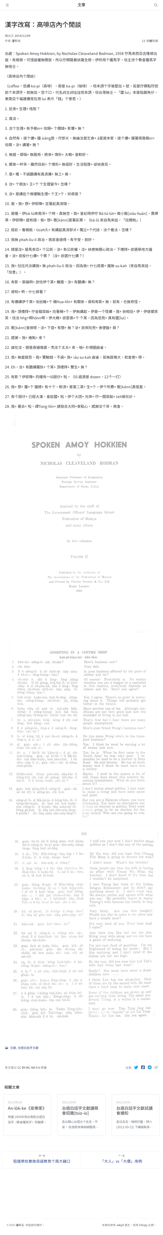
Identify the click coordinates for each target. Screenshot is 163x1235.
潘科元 (16, 41)
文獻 (13, 1047)
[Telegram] (150, 1067)
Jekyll (120, 1225)
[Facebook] (143, 1067)
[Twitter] (137, 1067)
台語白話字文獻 (28, 1047)
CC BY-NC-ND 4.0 (29, 1067)
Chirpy (143, 1225)
